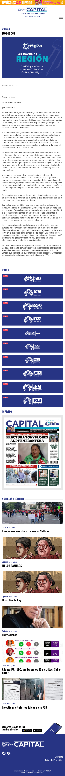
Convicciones (9, 634)
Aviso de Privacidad (54, 760)
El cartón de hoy (11, 600)
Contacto (59, 757)
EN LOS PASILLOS (12, 565)
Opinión (6, 29)
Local (4, 527)
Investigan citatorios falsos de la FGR (24, 707)
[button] (61, 18)
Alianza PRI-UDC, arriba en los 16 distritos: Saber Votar (31, 671)
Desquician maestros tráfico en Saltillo (25, 531)
